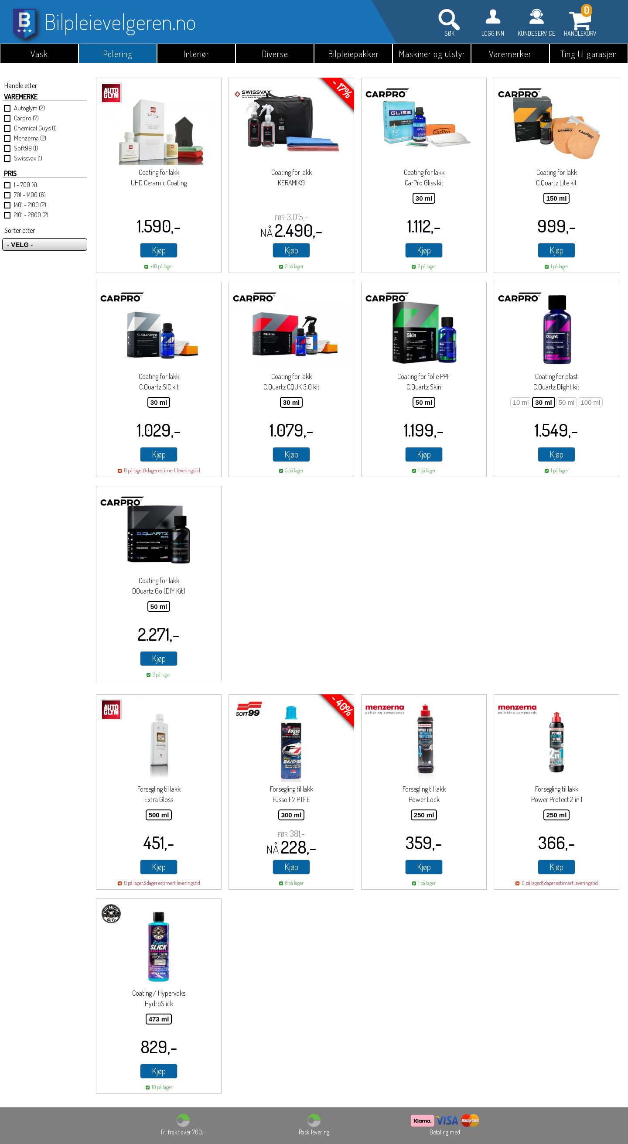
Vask (39, 53)
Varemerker (510, 53)
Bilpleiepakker (353, 53)
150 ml (556, 198)
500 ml (159, 815)
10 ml (521, 402)
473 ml (159, 1019)
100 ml (590, 402)
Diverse (275, 53)
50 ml (424, 402)
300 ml (291, 815)
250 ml (424, 815)
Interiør (196, 53)
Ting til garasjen (588, 53)
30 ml (424, 198)
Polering (118, 53)
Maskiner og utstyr (432, 53)
